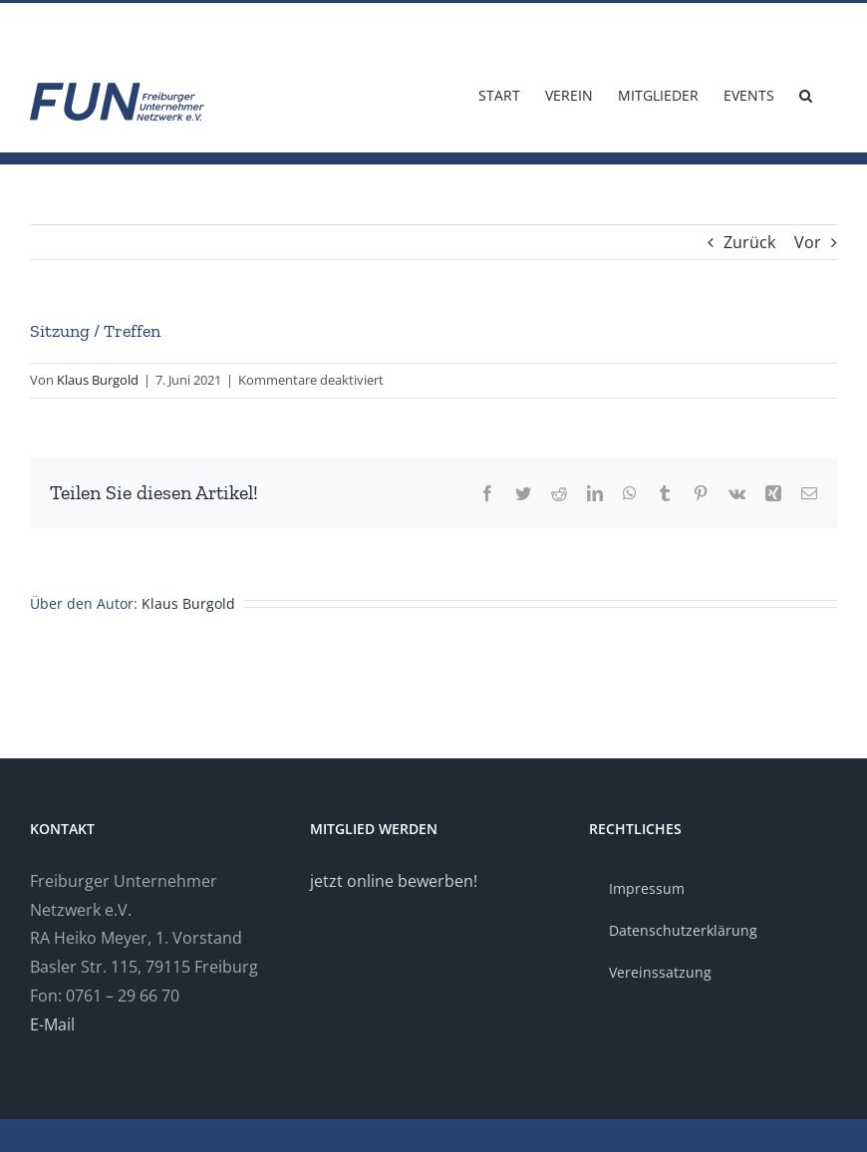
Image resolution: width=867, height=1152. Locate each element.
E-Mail (52, 1024)
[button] (805, 94)
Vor (807, 242)
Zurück (749, 242)
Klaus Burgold (98, 380)
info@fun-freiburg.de (87, 26)
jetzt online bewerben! (393, 881)
